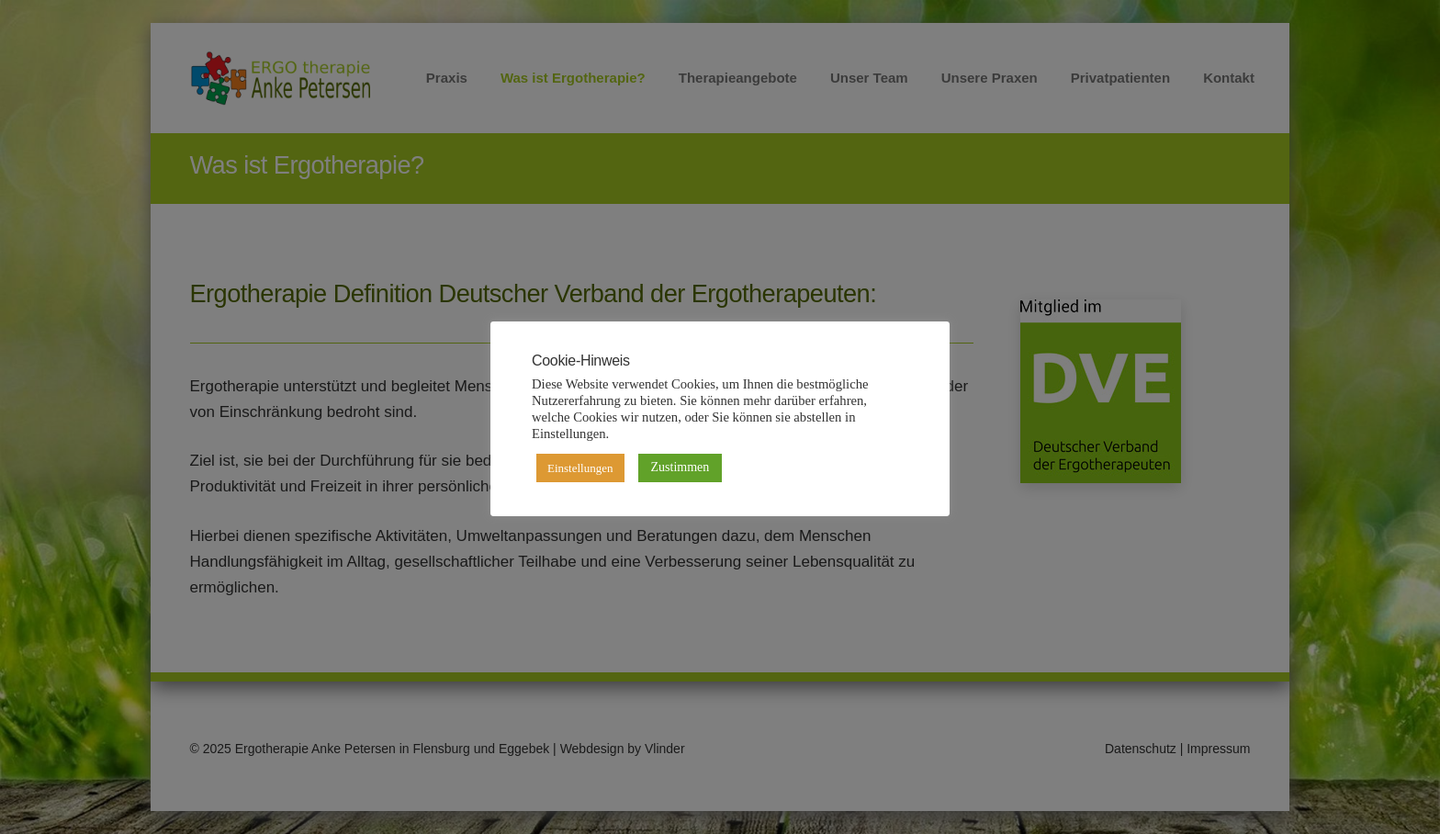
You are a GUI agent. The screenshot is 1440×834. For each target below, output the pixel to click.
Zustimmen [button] (680, 467)
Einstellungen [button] (580, 468)
